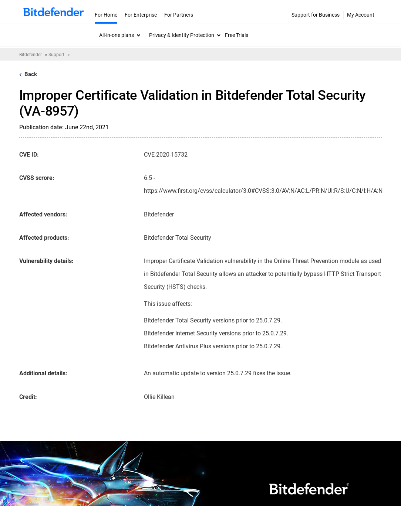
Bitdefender (30, 54)
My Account (360, 15)
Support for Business (316, 15)
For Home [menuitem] (106, 15)
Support (56, 54)
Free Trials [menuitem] (236, 35)
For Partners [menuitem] (178, 15)
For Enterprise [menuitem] (141, 15)
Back (28, 74)
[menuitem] (120, 35)
